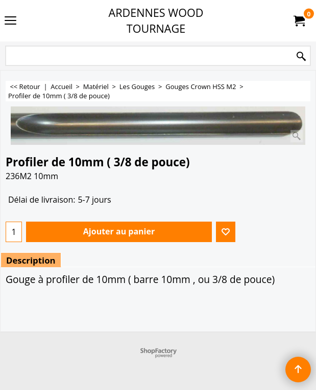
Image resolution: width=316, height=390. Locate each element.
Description (31, 260)
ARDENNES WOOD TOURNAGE (156, 20)
